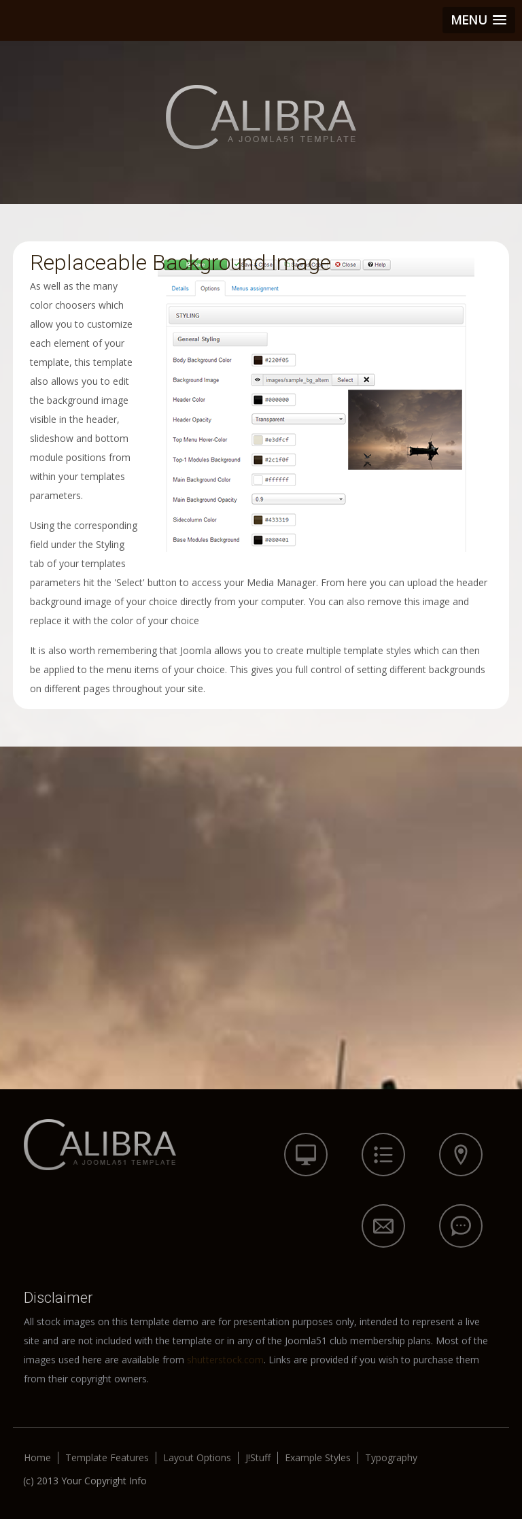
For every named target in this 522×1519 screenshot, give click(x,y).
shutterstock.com (225, 1359)
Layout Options (197, 1458)
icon (305, 1154)
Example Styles (318, 1458)
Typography (391, 1458)
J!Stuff (258, 1458)
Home (37, 1458)
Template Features (107, 1458)
